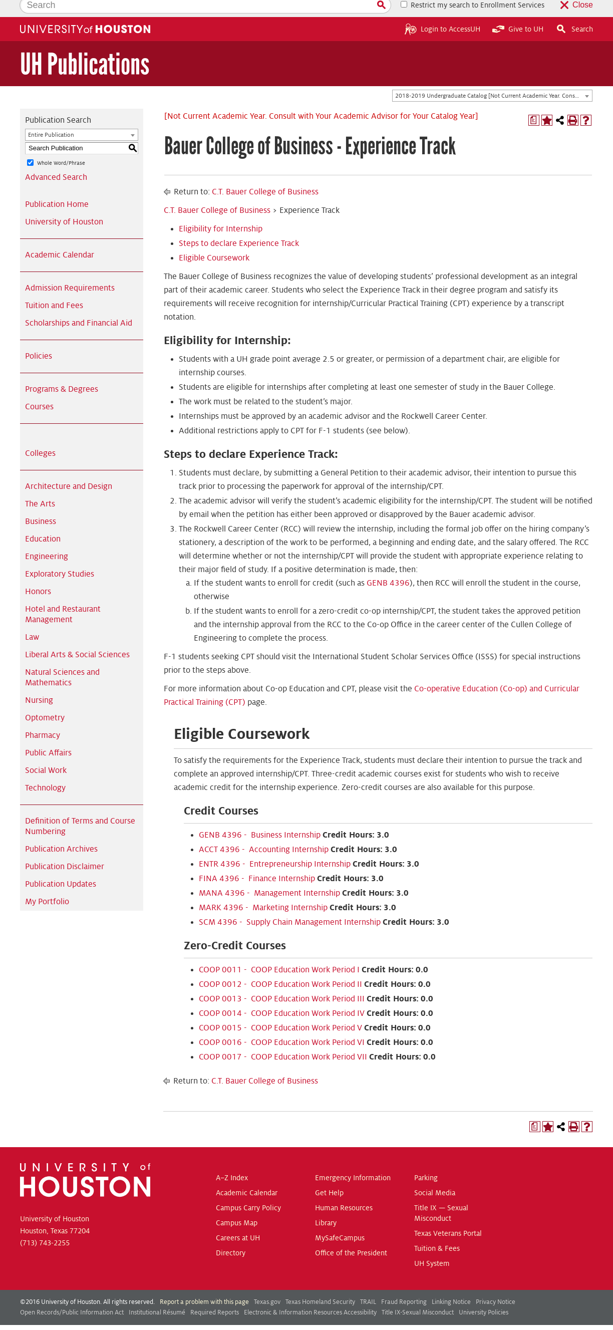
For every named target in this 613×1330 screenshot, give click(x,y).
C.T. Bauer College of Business (265, 174)
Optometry (45, 700)
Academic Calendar (59, 237)
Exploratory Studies (59, 557)
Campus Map (236, 1206)
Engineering (46, 539)
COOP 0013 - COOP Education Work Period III (282, 981)
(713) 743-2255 (45, 1226)
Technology (45, 770)
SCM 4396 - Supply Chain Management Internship (290, 905)
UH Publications (84, 47)
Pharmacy (42, 718)
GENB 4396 (388, 566)
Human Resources (344, 1191)
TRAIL (368, 1284)
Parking (426, 1161)
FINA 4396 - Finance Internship (257, 861)
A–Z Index (232, 1161)
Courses (39, 389)
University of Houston (64, 204)
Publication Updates (60, 867)
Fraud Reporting (404, 1284)
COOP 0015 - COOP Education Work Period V (280, 1010)
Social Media (434, 1176)
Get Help (329, 1176)
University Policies (483, 1295)
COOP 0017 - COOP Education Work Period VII (283, 1039)
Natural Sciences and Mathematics (62, 660)
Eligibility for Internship (220, 211)
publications (212, 1318)
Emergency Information (353, 1161)
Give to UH (517, 12)
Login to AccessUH (442, 12)
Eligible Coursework (214, 240)
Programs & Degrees (61, 372)
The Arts (40, 486)
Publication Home (57, 187)
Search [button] (574, 12)
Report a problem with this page (204, 1284)
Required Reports (214, 1295)
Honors (38, 574)
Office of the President (351, 1236)
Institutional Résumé (157, 1295)
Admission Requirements (70, 271)
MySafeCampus (340, 1221)
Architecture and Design (68, 469)
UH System (432, 1246)
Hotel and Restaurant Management (63, 597)
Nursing (39, 683)
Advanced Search (56, 160)
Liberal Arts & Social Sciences (77, 637)
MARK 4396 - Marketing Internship (263, 890)
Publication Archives (61, 832)
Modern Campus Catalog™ (387, 1318)
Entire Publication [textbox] (51, 118)
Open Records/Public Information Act (72, 1295)
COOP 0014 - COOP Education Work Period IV (282, 996)
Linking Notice (451, 1284)
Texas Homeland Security (320, 1284)
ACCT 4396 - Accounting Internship (264, 832)
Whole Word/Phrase (61, 146)
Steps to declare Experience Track (239, 226)
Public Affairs (48, 735)
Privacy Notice (495, 1284)
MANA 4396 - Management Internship (269, 876)
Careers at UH (238, 1221)
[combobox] (492, 79)
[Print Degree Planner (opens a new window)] (533, 103)
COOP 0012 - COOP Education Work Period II (280, 967)
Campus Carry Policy (248, 1191)
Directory (230, 1236)
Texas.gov (267, 1284)
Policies (38, 339)
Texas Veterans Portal (448, 1216)
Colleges (40, 436)
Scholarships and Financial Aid (78, 306)
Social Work (46, 753)
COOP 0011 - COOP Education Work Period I (279, 952)
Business (40, 504)
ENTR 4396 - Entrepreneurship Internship (275, 847)
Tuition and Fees (54, 288)
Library (326, 1206)
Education (43, 521)
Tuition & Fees (437, 1231)
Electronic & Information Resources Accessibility (310, 1295)
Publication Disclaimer (64, 849)
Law (32, 620)
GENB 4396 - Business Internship (260, 818)
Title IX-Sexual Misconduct (418, 1295)
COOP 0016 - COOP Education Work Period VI (282, 1025)
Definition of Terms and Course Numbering (80, 809)
